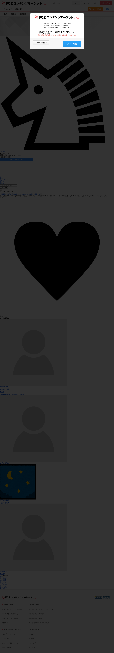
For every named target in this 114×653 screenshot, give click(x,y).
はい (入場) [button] (71, 44)
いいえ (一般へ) (41, 43)
